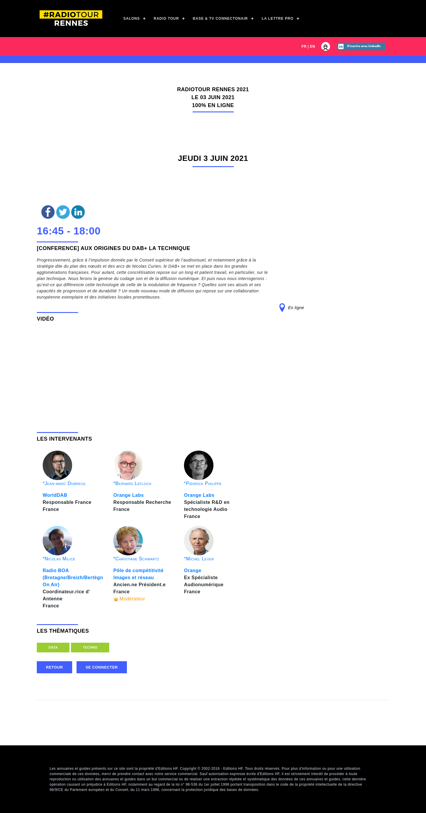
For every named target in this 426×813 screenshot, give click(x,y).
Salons (131, 18)
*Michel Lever (199, 558)
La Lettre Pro (278, 18)
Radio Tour (166, 18)
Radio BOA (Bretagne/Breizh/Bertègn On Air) (73, 577)
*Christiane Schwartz (136, 558)
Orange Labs (128, 495)
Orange (192, 570)
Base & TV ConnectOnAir (220, 18)
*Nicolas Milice (59, 558)
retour (54, 667)
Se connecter (102, 667)
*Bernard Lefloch (132, 483)
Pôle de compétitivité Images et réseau (138, 574)
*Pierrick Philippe (203, 483)
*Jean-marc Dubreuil (64, 483)
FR (303, 46)
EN (312, 46)
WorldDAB (55, 495)
